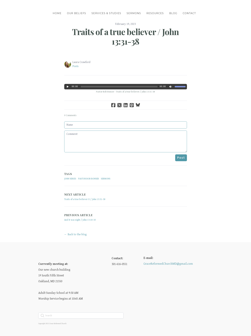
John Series (70, 178)
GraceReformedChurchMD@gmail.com (168, 264)
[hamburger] (23, 5)
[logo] (126, 6)
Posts (75, 66)
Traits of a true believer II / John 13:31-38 (84, 199)
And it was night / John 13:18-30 (80, 220)
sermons (105, 178)
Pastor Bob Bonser (88, 178)
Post (181, 157)
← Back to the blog (75, 234)
